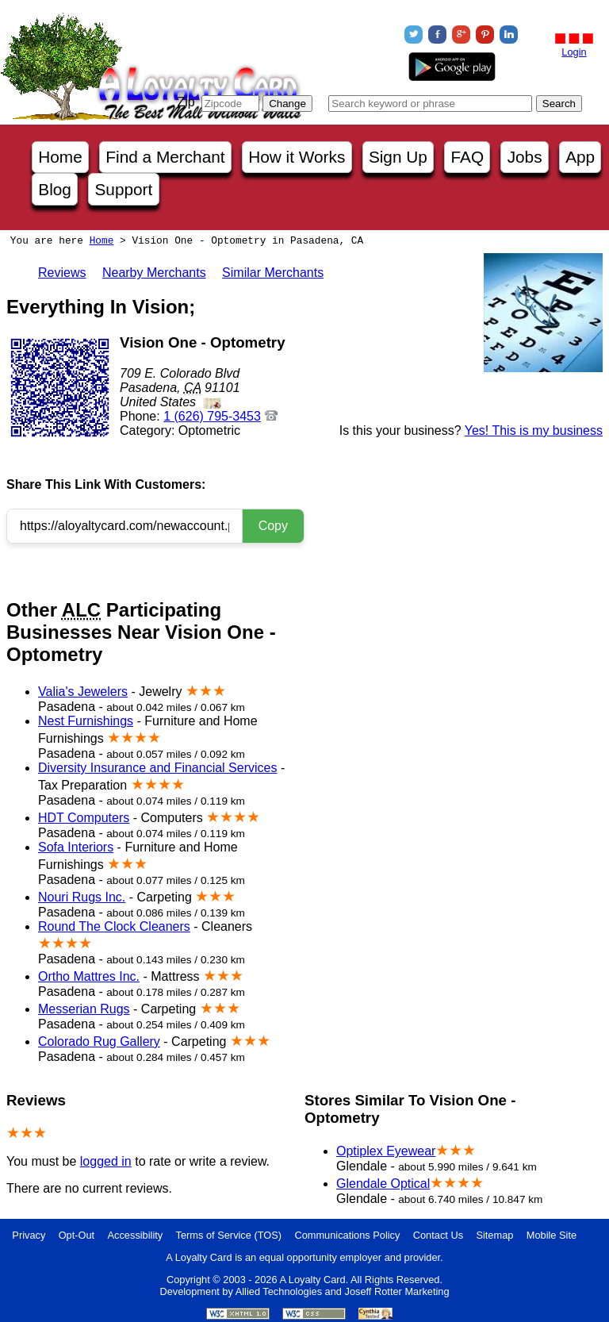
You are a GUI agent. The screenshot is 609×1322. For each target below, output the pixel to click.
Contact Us (438, 1235)
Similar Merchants (273, 272)
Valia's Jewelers (83, 691)
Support (123, 189)
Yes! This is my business (534, 430)
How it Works (296, 157)
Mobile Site (551, 1235)
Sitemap (494, 1235)
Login (573, 52)
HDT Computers (83, 817)
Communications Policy (347, 1235)
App (580, 157)
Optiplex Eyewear (385, 1151)
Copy (273, 525)
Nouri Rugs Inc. (81, 897)
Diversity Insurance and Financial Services (157, 767)
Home (60, 157)
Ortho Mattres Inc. (89, 976)
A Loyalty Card (312, 1279)
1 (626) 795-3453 (212, 416)
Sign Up (398, 157)
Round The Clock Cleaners (114, 926)
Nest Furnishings (85, 721)
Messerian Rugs (84, 1009)
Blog (54, 189)
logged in (106, 1161)
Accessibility (135, 1235)
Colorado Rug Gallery (99, 1041)
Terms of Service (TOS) (229, 1235)
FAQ (467, 157)
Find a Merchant (164, 157)
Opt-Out (77, 1235)
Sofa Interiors (75, 847)
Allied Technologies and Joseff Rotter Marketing (343, 1291)
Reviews (62, 272)
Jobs (525, 157)
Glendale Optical (383, 1183)
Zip (185, 102)
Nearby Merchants (154, 272)
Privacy (28, 1235)
